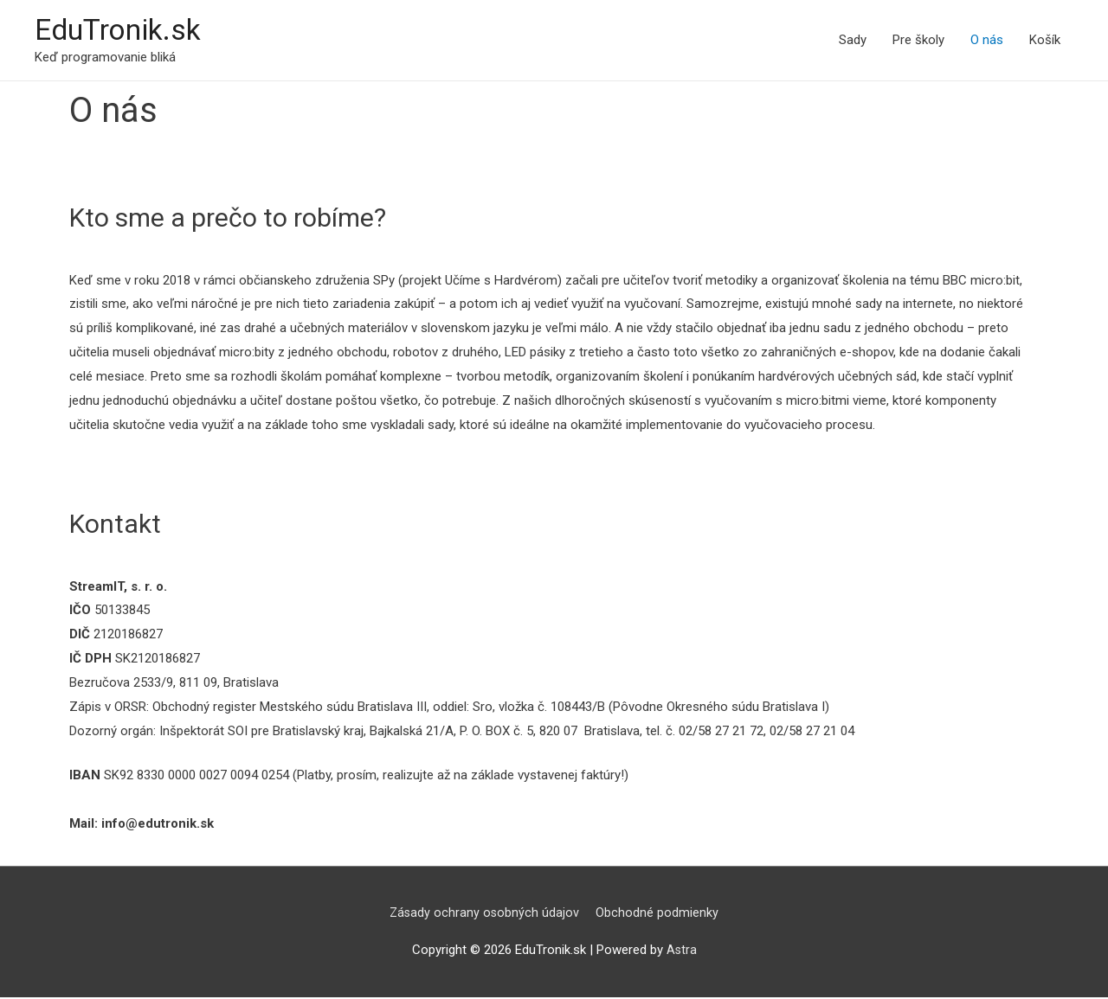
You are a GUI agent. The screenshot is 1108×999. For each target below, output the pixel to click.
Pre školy (918, 40)
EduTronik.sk (122, 30)
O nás (986, 40)
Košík (1044, 40)
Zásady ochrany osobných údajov (485, 914)
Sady (852, 40)
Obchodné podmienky (658, 914)
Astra (681, 951)
